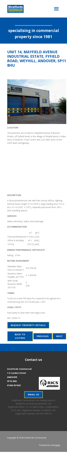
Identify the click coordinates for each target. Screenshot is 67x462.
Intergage (55, 445)
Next (59, 336)
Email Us (33, 394)
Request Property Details (28, 325)
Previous (43, 336)
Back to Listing (20, 336)
